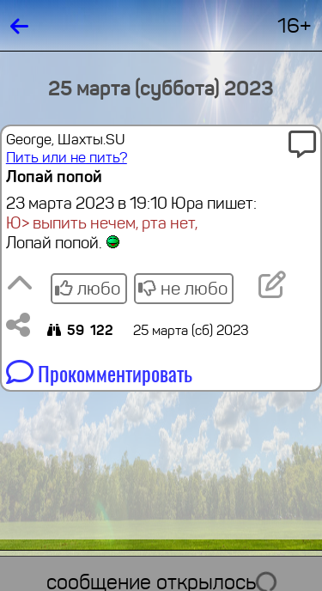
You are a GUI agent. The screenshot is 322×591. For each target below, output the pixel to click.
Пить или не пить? (66, 158)
